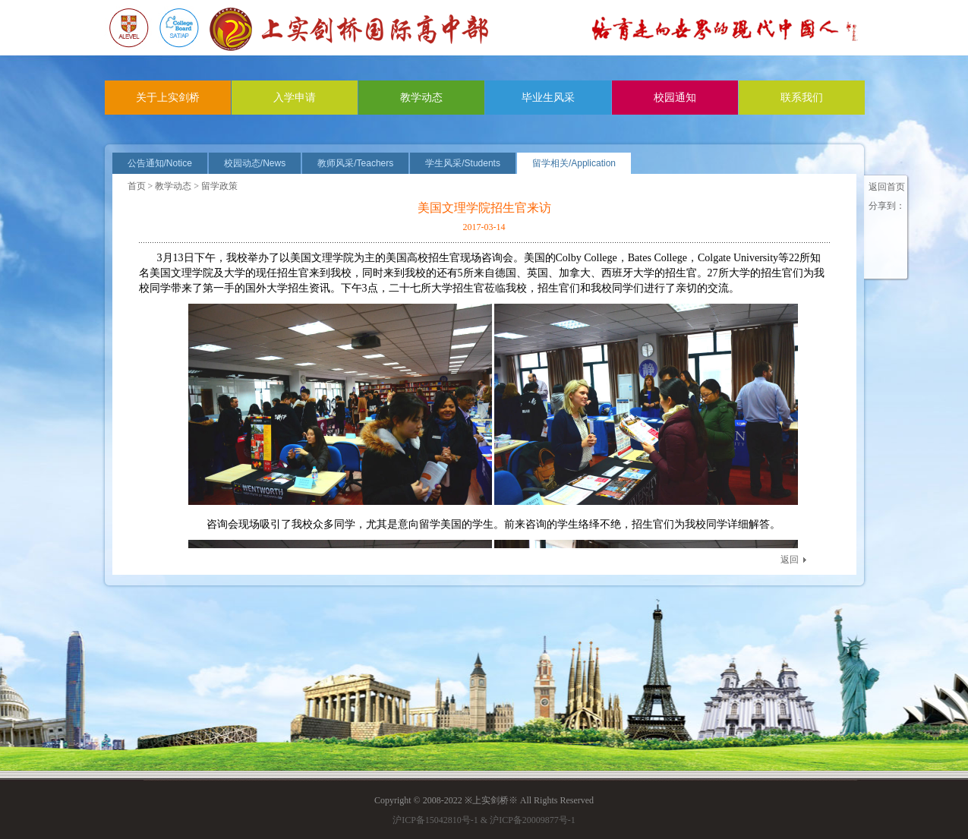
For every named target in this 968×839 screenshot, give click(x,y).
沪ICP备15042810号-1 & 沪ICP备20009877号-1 (484, 820)
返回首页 (887, 186)
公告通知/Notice (160, 163)
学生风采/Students (462, 163)
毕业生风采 (548, 97)
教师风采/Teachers (355, 163)
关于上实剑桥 (168, 97)
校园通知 (675, 97)
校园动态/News (254, 163)
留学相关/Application (574, 163)
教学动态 (421, 97)
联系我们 (801, 97)
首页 (137, 186)
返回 (789, 559)
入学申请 (294, 97)
